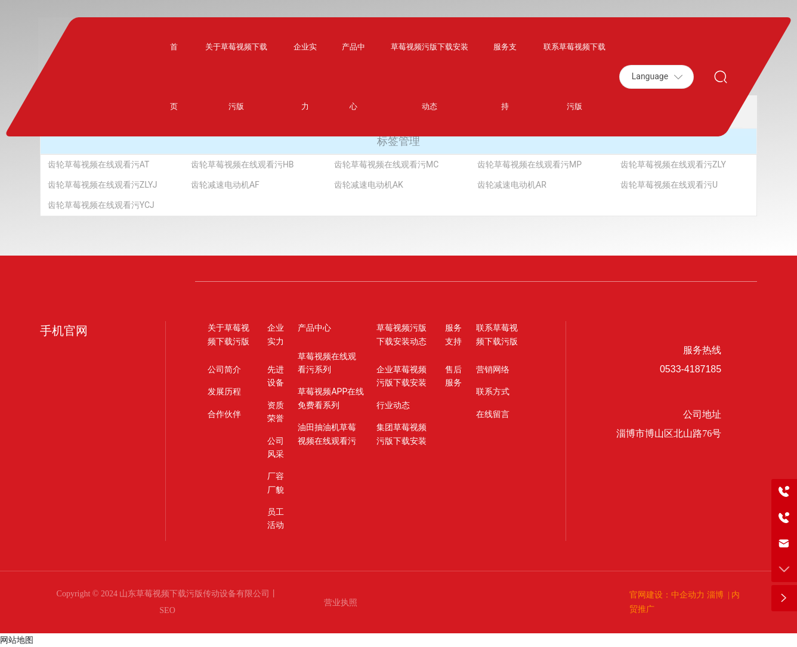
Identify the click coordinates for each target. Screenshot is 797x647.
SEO (167, 610)
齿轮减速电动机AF (225, 184)
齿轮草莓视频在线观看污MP (529, 164)
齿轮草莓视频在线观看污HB (242, 164)
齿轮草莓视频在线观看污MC (386, 164)
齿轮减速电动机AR (511, 184)
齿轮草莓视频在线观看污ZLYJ (102, 184)
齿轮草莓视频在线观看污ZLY (673, 164)
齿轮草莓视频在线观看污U (669, 184)
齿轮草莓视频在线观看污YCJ (101, 205)
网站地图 (16, 640)
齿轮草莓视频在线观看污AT (99, 164)
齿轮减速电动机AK (368, 184)
